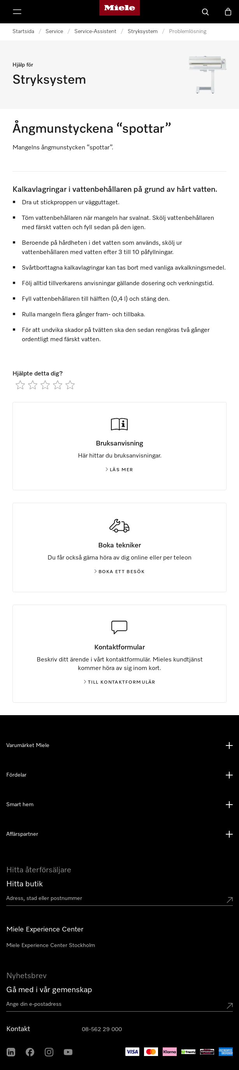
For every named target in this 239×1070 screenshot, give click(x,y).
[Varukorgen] (228, 11)
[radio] (20, 384)
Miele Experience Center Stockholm (50, 945)
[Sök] (205, 11)
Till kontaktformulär (120, 682)
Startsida (23, 31)
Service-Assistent (95, 31)
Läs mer (119, 470)
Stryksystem (143, 31)
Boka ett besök (119, 572)
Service (54, 31)
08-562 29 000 (102, 1029)
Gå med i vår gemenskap (49, 990)
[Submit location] (230, 900)
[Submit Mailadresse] (230, 1006)
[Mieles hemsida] (119, 11)
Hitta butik (24, 884)
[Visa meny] (17, 11)
